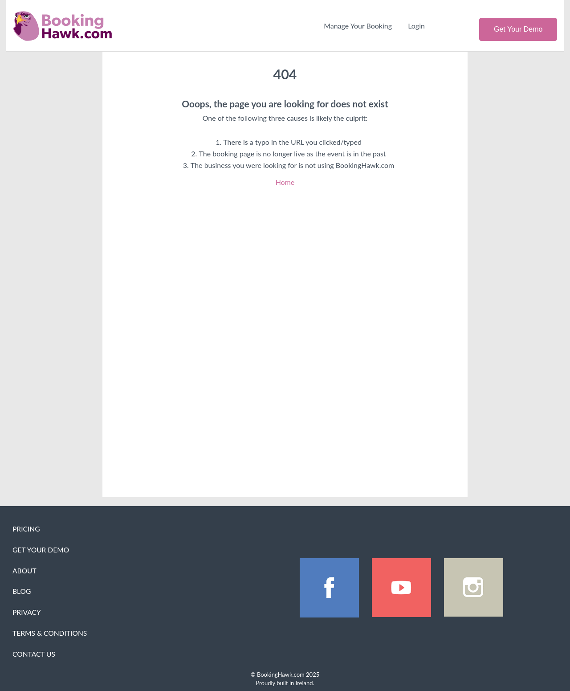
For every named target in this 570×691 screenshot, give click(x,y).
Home (285, 182)
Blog (21, 591)
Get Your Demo (518, 29)
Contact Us (33, 654)
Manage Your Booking (358, 25)
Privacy (26, 612)
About (24, 571)
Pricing (26, 529)
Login (416, 25)
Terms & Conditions (49, 633)
